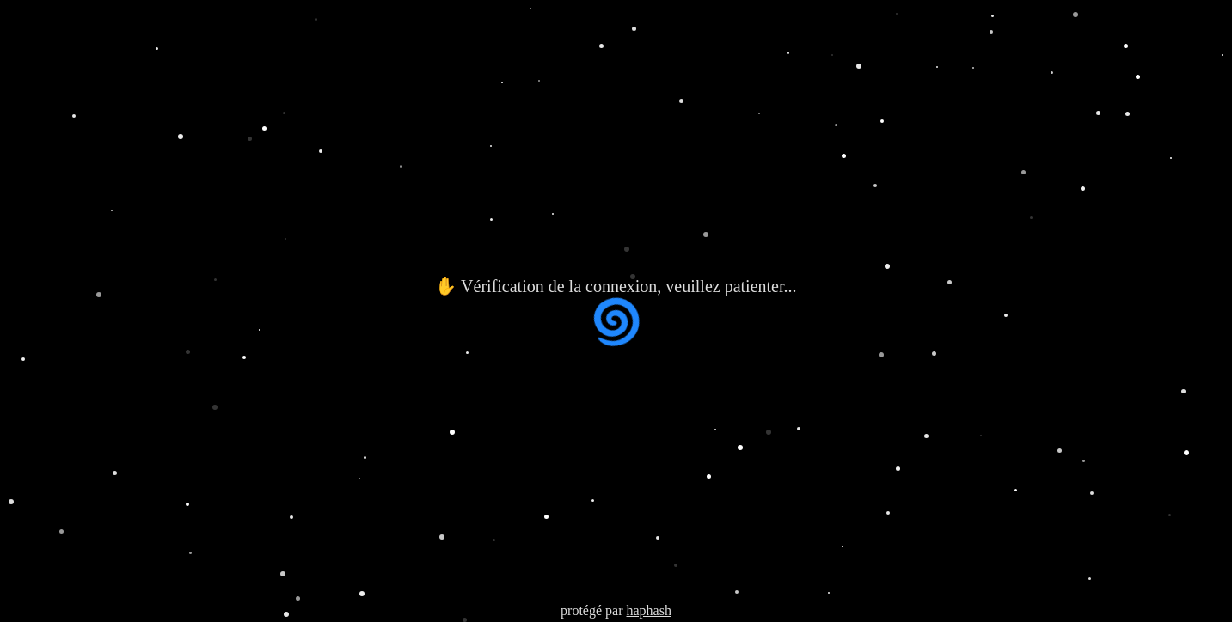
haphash (648, 610)
